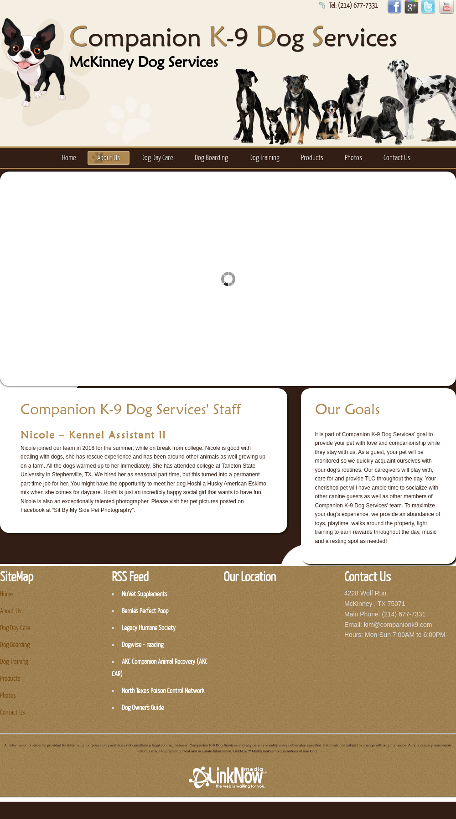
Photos (353, 158)
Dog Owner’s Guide (143, 708)
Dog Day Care (157, 158)
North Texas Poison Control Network (163, 691)
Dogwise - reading (142, 645)
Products (312, 158)
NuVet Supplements (144, 594)
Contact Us (396, 158)
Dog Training (264, 158)
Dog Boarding (211, 158)
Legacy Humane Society (149, 628)
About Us (108, 158)
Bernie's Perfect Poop (145, 611)
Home (69, 158)
